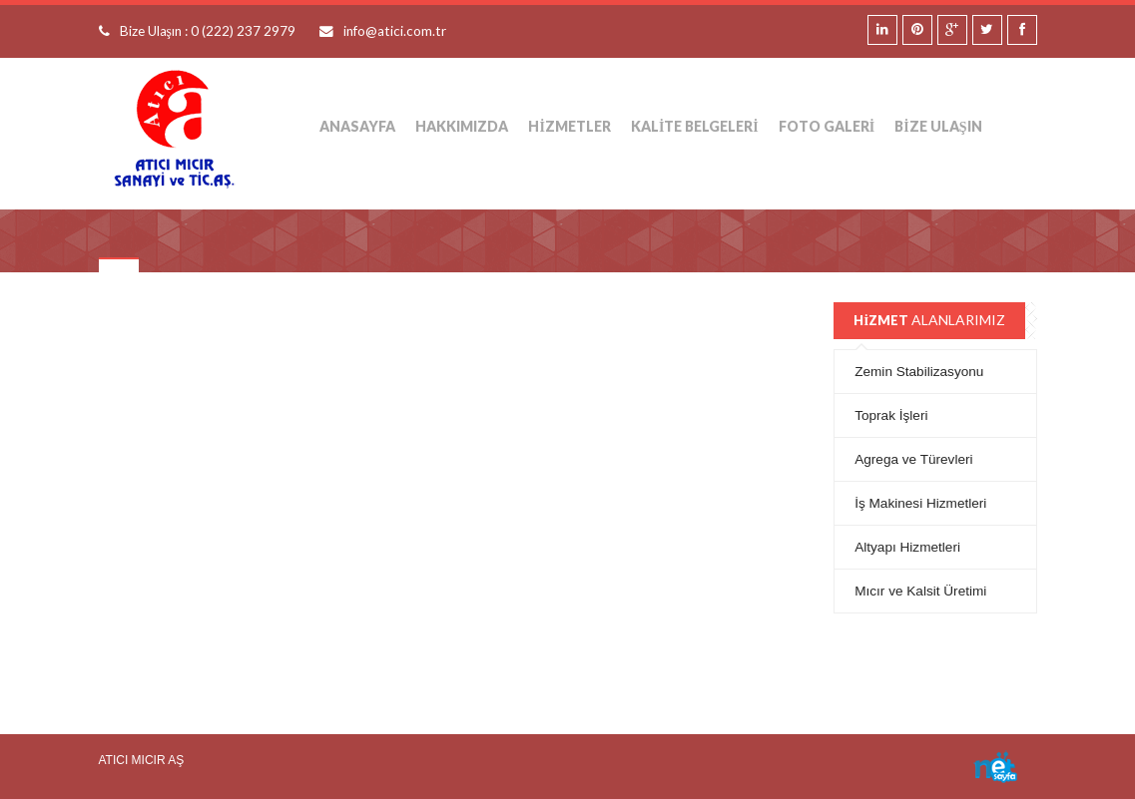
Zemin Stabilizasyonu (918, 371)
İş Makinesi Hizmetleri (920, 503)
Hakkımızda (461, 126)
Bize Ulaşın (937, 126)
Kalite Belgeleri (695, 126)
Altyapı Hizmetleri (907, 547)
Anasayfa (357, 126)
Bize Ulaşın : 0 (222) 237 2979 (207, 31)
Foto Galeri (826, 126)
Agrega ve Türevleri (913, 459)
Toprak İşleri (890, 415)
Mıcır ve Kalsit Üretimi (920, 591)
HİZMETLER (569, 126)
